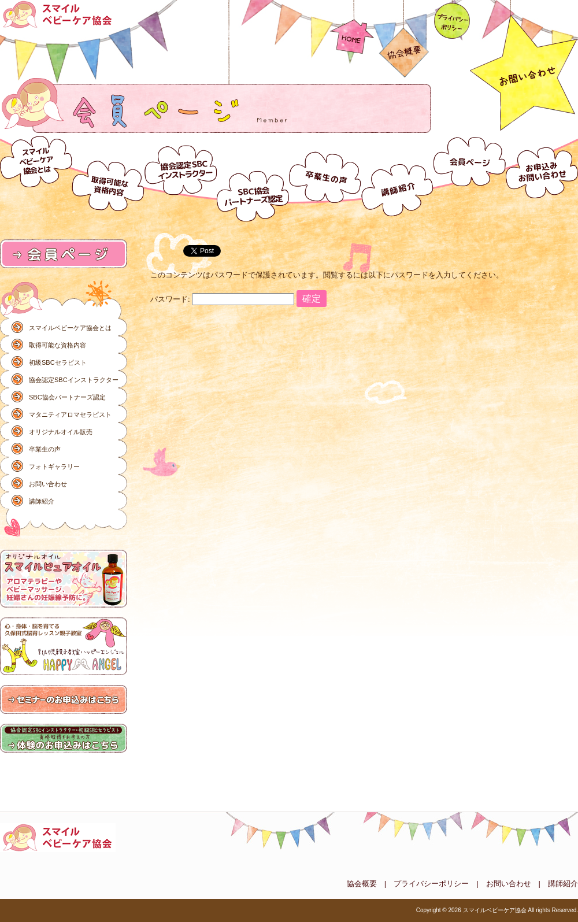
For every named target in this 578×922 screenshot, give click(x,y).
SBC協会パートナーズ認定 (253, 177)
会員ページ (469, 177)
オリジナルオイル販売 (60, 431)
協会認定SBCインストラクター (180, 177)
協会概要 (404, 39)
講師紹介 (397, 177)
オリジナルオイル (63, 579)
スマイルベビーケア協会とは (36, 177)
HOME (351, 27)
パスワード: (222, 299)
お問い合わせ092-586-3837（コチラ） (524, 66)
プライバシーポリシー (451, 20)
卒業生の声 (325, 177)
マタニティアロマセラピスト (70, 414)
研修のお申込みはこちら (63, 700)
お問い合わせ (542, 177)
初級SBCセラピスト (58, 362)
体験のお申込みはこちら (63, 739)
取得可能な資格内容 (108, 177)
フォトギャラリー (54, 466)
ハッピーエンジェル (63, 646)
